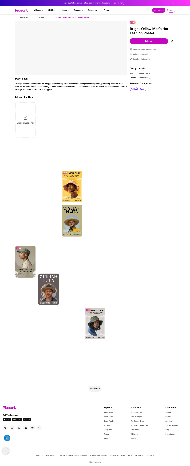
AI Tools (107, 425)
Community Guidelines (117, 455)
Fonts (106, 438)
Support (168, 412)
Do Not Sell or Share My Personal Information (72, 455)
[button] (39, 10)
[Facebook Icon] (5, 427)
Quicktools (135, 430)
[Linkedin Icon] (25, 427)
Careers (168, 417)
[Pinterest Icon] (39, 427)
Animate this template (141, 54)
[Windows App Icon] (27, 420)
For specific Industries (139, 425)
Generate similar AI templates (144, 49)
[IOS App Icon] (7, 420)
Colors (106, 434)
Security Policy (139, 455)
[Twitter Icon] (12, 427)
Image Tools (108, 412)
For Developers (136, 417)
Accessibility (151, 455)
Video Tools (108, 417)
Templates (108, 430)
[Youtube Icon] (32, 427)
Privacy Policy (50, 455)
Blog (167, 430)
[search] (147, 10)
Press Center (170, 434)
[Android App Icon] (17, 420)
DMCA (130, 455)
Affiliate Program (171, 425)
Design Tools (109, 421)
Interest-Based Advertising (98, 455)
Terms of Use (39, 455)
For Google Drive (137, 421)
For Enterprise (136, 412)
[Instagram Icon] (18, 427)
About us (168, 421)
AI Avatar (134, 434)
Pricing (133, 438)
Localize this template (141, 59)
